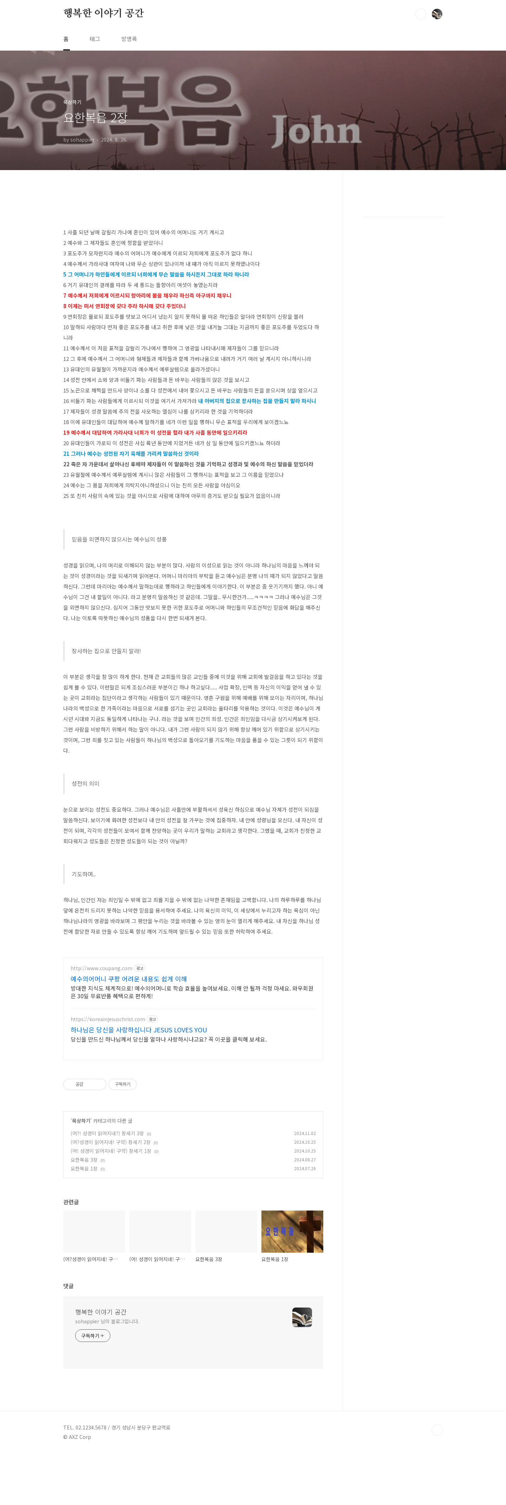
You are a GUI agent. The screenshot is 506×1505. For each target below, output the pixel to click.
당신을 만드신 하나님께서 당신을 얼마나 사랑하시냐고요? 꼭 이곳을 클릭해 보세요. (169, 1039)
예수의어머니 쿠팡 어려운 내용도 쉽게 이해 (129, 978)
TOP (437, 1430)
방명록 (129, 38)
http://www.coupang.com (101, 968)
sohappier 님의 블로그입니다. (107, 1321)
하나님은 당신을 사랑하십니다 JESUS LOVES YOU (139, 1029)
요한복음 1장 (84, 1168)
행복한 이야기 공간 (103, 14)
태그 (95, 38)
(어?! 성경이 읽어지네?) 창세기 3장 (107, 1133)
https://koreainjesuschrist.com (108, 1019)
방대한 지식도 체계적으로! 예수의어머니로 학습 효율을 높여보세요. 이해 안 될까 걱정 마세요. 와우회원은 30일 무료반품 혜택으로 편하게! (192, 992)
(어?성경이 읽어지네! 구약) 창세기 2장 (111, 1142)
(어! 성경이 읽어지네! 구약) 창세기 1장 (111, 1150)
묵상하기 (81, 1120)
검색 (421, 14)
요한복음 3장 (84, 1159)
